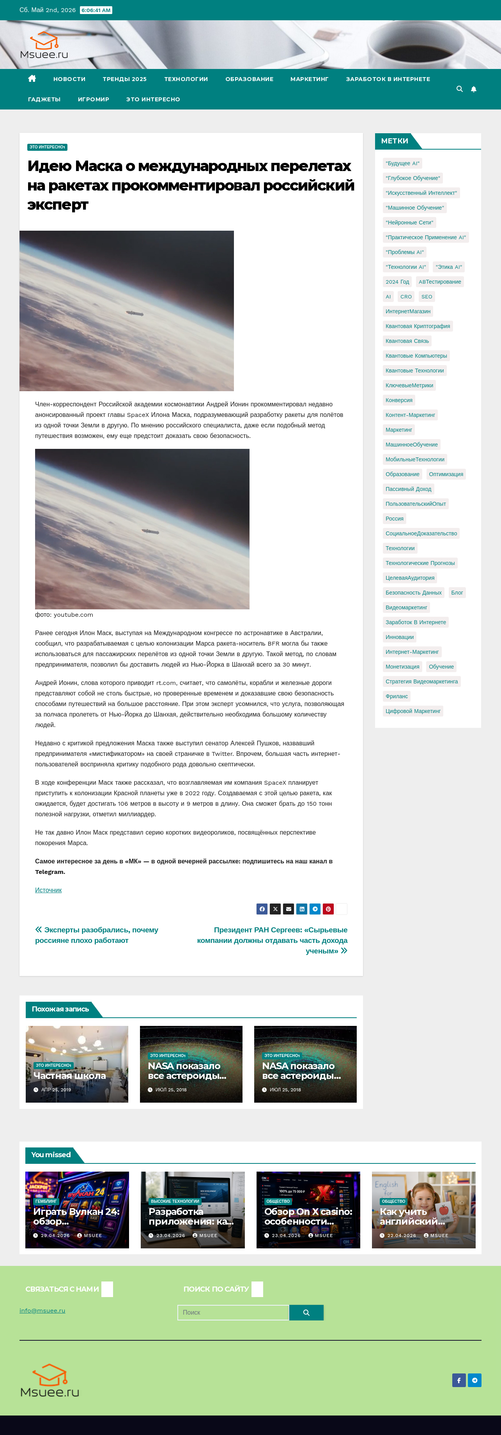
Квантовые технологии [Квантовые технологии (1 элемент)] (415, 370)
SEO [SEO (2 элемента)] (426, 296)
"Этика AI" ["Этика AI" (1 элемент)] (448, 267)
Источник (48, 890)
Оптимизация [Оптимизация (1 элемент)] (446, 474)
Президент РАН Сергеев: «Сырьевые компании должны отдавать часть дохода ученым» (272, 940)
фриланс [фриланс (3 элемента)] (397, 696)
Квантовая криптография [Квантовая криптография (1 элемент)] (418, 326)
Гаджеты (44, 99)
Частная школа (69, 1075)
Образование (249, 79)
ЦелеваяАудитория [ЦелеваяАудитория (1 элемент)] (410, 578)
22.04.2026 (403, 1235)
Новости (69, 79)
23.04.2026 (171, 1235)
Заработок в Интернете (388, 79)
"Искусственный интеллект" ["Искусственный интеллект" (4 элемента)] (421, 193)
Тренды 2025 (125, 79)
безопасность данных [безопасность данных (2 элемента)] (414, 593)
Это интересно (153, 99)
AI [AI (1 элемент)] (388, 296)
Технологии (186, 79)
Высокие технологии (175, 1201)
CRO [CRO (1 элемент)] (406, 296)
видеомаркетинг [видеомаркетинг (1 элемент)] (406, 607)
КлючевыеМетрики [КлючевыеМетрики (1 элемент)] (409, 385)
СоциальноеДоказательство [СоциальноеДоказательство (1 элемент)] (421, 533)
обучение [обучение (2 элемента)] (441, 667)
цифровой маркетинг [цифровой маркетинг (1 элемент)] (413, 711)
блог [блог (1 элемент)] (457, 593)
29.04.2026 (56, 1235)
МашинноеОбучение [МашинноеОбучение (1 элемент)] (412, 444)
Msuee (89, 1235)
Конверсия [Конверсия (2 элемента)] (399, 400)
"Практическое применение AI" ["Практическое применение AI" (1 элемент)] (426, 237)
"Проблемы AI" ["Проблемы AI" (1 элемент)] (405, 252)
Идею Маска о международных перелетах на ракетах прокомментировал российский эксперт (190, 185)
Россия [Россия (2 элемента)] (395, 518)
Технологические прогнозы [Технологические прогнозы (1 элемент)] (420, 563)
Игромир (94, 99)
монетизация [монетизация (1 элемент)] (403, 667)
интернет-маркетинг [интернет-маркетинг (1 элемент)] (412, 652)
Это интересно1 (47, 147)
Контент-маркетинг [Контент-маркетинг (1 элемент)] (410, 415)
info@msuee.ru (42, 1310)
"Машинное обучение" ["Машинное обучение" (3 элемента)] (415, 208)
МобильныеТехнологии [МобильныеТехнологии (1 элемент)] (415, 459)
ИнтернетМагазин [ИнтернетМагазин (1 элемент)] (408, 311)
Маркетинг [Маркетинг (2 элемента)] (399, 430)
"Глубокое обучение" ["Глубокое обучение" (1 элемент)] (413, 178)
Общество (278, 1201)
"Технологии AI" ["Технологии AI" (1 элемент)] (406, 267)
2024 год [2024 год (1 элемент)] (397, 282)
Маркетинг (309, 79)
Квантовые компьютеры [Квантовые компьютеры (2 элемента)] (416, 356)
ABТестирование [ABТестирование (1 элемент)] (440, 282)
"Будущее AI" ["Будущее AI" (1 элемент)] (403, 163)
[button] (460, 89)
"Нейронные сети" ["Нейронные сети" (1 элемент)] (409, 222)
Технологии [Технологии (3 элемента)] (400, 548)
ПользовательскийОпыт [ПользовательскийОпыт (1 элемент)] (416, 504)
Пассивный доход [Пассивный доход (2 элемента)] (408, 489)
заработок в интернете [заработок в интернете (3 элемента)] (416, 622)
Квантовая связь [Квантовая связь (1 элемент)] (407, 341)
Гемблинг (46, 1201)
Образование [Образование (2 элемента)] (403, 474)
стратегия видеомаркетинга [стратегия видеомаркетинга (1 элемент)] (422, 681)
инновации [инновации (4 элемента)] (400, 637)
